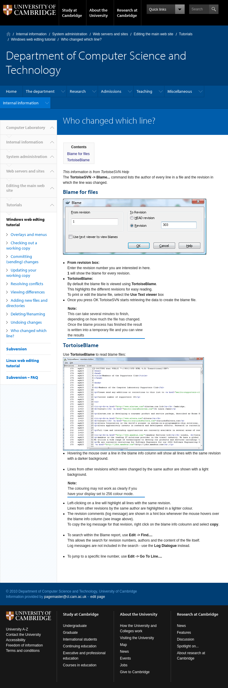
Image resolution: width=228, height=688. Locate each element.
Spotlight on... (188, 646)
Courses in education (79, 665)
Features (184, 632)
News (124, 651)
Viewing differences (28, 292)
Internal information (31, 34)
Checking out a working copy (21, 245)
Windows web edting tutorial (33, 39)
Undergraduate (75, 626)
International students (80, 639)
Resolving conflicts (27, 283)
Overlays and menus (29, 234)
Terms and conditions (22, 651)
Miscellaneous (179, 91)
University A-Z (17, 629)
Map (123, 645)
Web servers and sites (110, 34)
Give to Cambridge (135, 672)
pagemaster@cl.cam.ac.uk (65, 597)
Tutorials (186, 34)
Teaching (144, 91)
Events (125, 658)
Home (11, 91)
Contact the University (23, 635)
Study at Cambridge (72, 12)
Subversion (16, 349)
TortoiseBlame (78, 160)
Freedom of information (24, 645)
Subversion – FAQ (22, 377)
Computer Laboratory (8, 33)
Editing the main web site (153, 34)
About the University (98, 12)
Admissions (111, 91)
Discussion (185, 639)
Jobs (123, 665)
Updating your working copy (21, 272)
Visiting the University (137, 638)
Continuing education (79, 646)
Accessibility (15, 640)
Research (78, 91)
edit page (97, 597)
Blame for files (78, 154)
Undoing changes (26, 322)
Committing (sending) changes (22, 259)
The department (40, 91)
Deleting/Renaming (28, 314)
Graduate (70, 632)
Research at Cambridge (127, 12)
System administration (69, 34)
